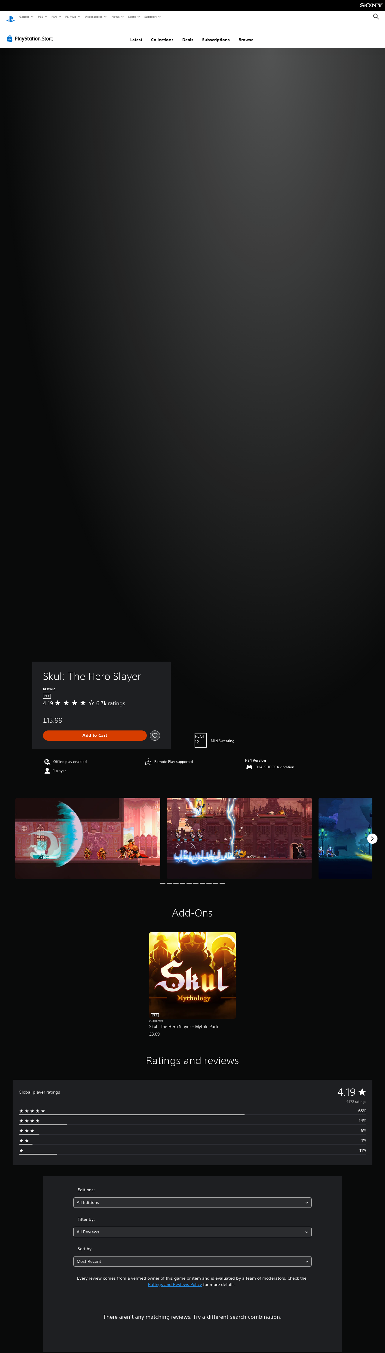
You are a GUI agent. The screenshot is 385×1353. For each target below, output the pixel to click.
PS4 (54, 16)
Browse (246, 34)
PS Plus (71, 16)
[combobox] (192, 1197)
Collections (162, 34)
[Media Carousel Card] (87, 833)
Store (132, 16)
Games (24, 16)
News (116, 16)
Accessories (93, 16)
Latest (136, 34)
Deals (187, 34)
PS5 (40, 16)
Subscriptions (216, 34)
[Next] (372, 833)
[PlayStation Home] (10, 17)
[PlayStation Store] (31, 33)
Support (150, 16)
